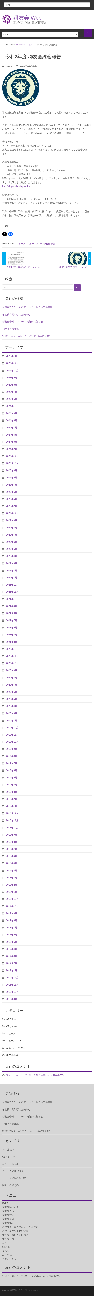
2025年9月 (11, 377)
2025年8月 (11, 384)
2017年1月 (11, 970)
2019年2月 (11, 799)
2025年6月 (11, 399)
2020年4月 (11, 706)
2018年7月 (11, 849)
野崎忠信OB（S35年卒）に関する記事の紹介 (26, 336)
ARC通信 (11, 1019)
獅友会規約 (8, 1222)
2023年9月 (11, 470)
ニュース (20, 243)
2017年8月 (11, 920)
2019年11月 (12, 734)
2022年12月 (12, 513)
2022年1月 (11, 577)
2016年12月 (12, 977)
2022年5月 (11, 549)
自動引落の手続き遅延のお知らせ (24, 267)
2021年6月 (11, 627)
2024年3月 (11, 442)
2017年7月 (11, 927)
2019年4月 (11, 784)
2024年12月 (12, 406)
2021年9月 (11, 606)
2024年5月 (11, 434)
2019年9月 (11, 749)
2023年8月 (11, 477)
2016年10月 (12, 992)
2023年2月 (11, 506)
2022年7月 (11, 534)
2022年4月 (11, 556)
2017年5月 (11, 942)
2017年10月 (12, 906)
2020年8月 (11, 677)
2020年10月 (12, 663)
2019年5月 (11, 777)
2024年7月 (11, 427)
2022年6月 (11, 542)
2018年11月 (12, 820)
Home (5, 1202)
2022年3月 (11, 563)
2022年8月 (11, 527)
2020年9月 (11, 670)
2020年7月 (11, 685)
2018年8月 (11, 842)
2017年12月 (12, 899)
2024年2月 (11, 449)
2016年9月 (11, 999)
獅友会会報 (49, 243)
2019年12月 (12, 727)
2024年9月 (11, 413)
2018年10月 (12, 827)
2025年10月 (12, 370)
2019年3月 (11, 792)
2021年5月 (11, 634)
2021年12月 (12, 584)
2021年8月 (11, 613)
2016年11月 (12, 985)
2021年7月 (11, 620)
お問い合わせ (9, 1259)
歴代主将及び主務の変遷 (15, 1231)
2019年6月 (11, 770)
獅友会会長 (8, 1214)
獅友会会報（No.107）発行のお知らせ (22, 321)
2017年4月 (11, 949)
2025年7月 (11, 392)
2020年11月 (12, 656)
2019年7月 (11, 763)
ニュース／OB (34, 243)
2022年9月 (11, 520)
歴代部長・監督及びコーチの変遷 (20, 1227)
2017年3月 (11, 956)
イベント (7, 1251)
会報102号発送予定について (72, 267)
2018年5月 (11, 863)
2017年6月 (11, 934)
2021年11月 (12, 592)
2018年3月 (11, 877)
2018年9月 (11, 835)
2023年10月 (12, 463)
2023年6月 (11, 492)
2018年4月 (11, 870)
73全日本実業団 (10, 328)
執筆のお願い (13, 1075)
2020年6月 (11, 692)
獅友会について (10, 1206)
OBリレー (11, 1026)
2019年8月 (11, 756)
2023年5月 (11, 499)
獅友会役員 (8, 1218)
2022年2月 (11, 570)
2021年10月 (12, 599)
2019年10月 (12, 742)
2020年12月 (12, 649)
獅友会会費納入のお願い (15, 1235)
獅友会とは (8, 1210)
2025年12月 (12, 363)
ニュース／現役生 (15, 1048)
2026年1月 (11, 356)
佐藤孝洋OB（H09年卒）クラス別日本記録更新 (27, 307)
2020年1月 (11, 720)
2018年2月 (11, 884)
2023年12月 (12, 456)
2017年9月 (11, 913)
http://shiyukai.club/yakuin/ (16, 186)
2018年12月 (12, 813)
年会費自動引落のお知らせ (16, 314)
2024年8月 (11, 420)
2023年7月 (11, 485)
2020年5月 (11, 699)
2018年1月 (11, 892)
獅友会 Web (27, 18)
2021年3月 (11, 642)
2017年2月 (11, 963)
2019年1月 (11, 806)
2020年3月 (11, 713)
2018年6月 (11, 856)
